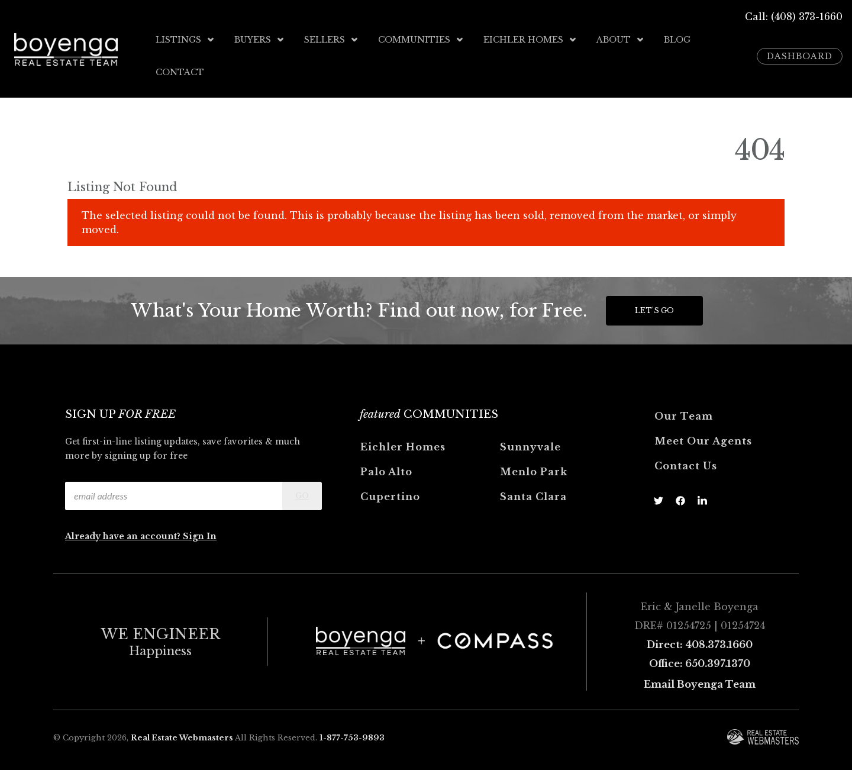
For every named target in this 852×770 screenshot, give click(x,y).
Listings (185, 39)
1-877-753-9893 (352, 737)
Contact (180, 71)
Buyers (259, 39)
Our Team (683, 415)
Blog (677, 39)
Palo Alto (386, 471)
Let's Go (654, 309)
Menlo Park (533, 471)
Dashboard (799, 55)
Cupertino (390, 496)
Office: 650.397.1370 (699, 663)
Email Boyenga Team (700, 684)
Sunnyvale (530, 446)
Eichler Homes (530, 39)
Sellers (331, 39)
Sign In (200, 535)
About (620, 39)
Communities (421, 39)
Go (302, 495)
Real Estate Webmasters (182, 737)
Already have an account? (124, 535)
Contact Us (685, 465)
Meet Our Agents (703, 440)
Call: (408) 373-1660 (794, 16)
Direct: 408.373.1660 (700, 644)
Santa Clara (533, 496)
